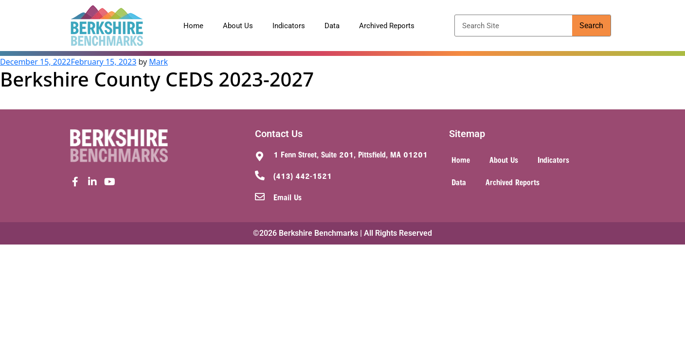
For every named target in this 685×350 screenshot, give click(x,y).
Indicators (288, 25)
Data (332, 25)
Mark (158, 61)
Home (193, 25)
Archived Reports (387, 25)
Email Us (287, 197)
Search (591, 25)
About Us (238, 25)
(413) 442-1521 (302, 175)
